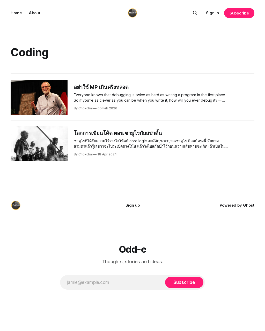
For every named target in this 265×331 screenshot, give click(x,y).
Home (16, 12)
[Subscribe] (184, 282)
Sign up (133, 205)
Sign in (212, 12)
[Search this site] (195, 13)
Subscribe (239, 13)
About (34, 12)
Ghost (248, 205)
